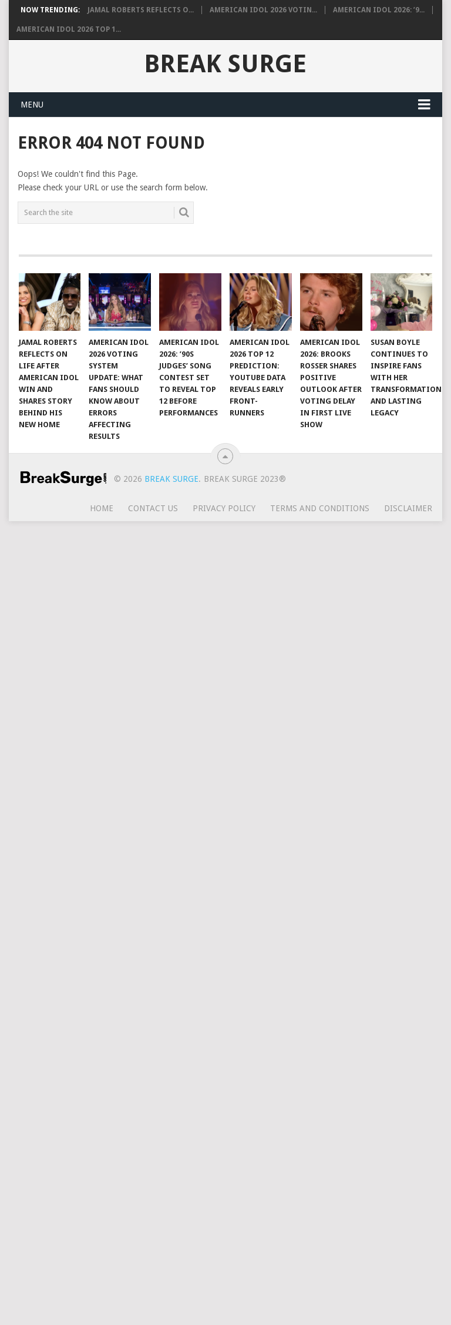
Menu (32, 104)
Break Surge (225, 64)
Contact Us (153, 508)
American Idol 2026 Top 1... (68, 29)
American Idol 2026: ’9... (379, 10)
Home (101, 508)
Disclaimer (408, 508)
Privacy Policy (224, 508)
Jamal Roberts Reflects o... (140, 10)
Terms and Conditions (319, 508)
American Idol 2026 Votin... (263, 10)
